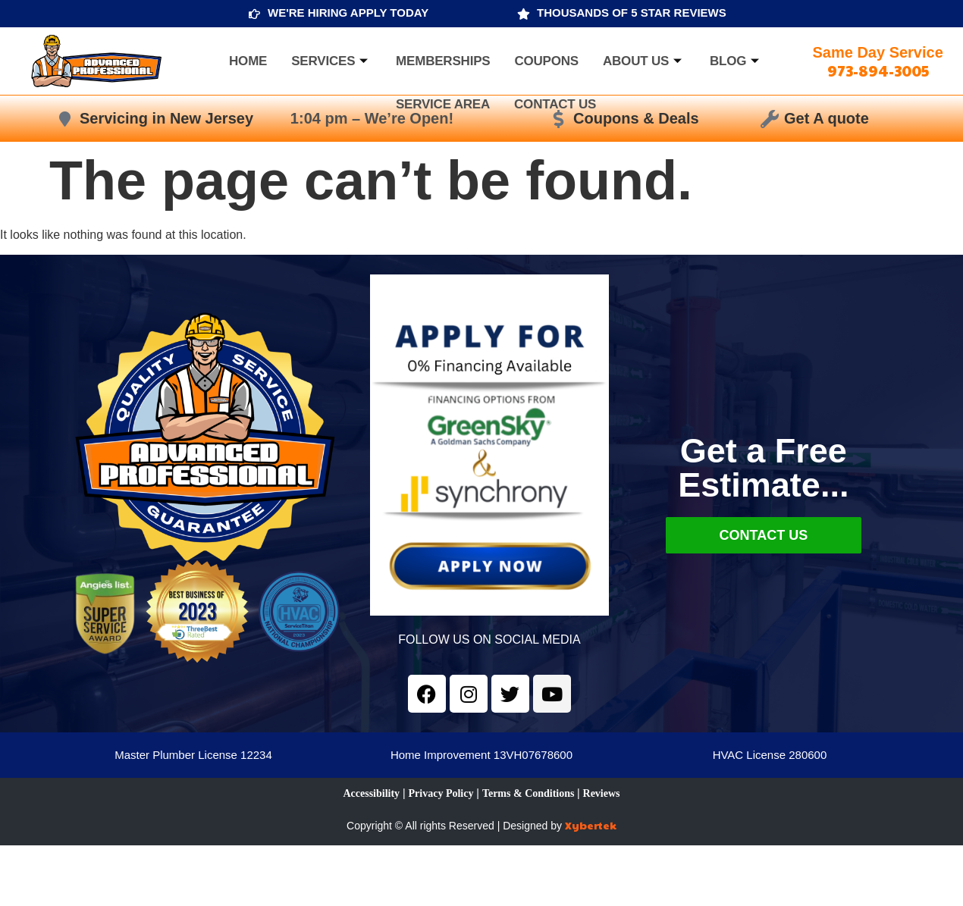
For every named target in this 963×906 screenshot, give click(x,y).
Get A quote (826, 118)
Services (331, 61)
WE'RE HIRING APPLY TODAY (348, 12)
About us (644, 61)
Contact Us (555, 104)
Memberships (443, 61)
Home (248, 61)
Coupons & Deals (636, 118)
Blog (736, 61)
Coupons (546, 61)
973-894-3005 (878, 70)
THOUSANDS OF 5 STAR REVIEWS (631, 12)
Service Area (443, 104)
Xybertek (590, 824)
